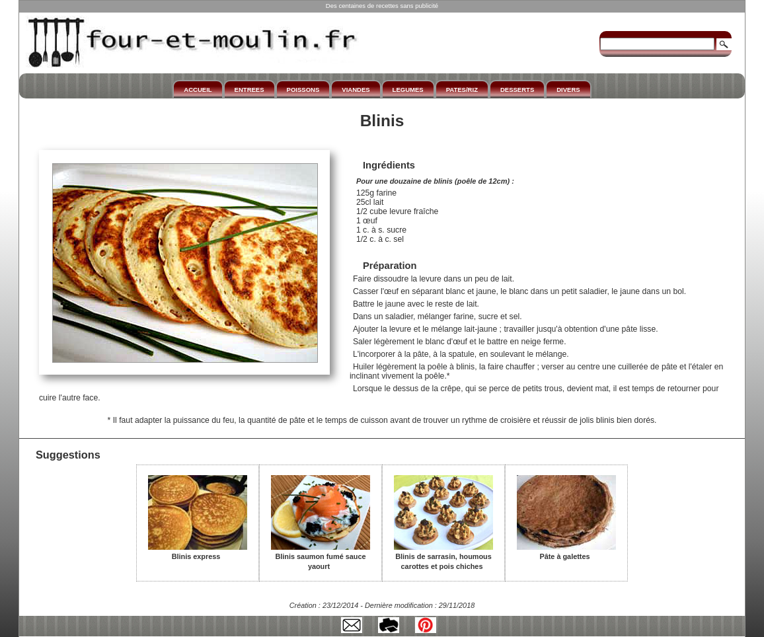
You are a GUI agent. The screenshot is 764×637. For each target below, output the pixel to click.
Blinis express (197, 551)
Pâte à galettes (566, 551)
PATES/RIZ (462, 89)
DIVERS (568, 89)
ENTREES (249, 89)
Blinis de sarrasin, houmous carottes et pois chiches (443, 556)
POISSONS (303, 89)
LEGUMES (408, 89)
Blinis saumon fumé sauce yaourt (320, 556)
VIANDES (355, 89)
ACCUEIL (197, 89)
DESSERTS (517, 89)
